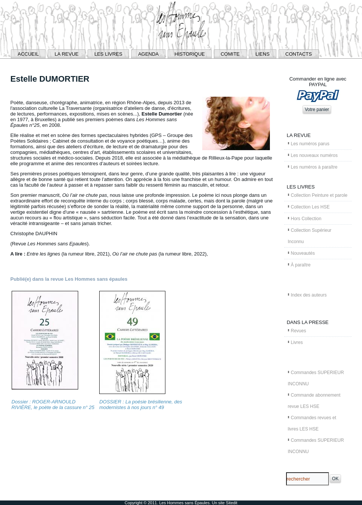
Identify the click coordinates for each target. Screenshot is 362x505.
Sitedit (232, 502)
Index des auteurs (309, 295)
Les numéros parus (310, 143)
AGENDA (148, 54)
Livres (297, 342)
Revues (298, 330)
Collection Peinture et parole (319, 195)
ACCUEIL (28, 54)
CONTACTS (298, 54)
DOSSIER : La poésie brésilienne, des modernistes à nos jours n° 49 (140, 404)
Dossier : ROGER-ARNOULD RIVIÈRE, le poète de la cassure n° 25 (53, 404)
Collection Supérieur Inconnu (310, 236)
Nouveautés (303, 253)
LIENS (263, 54)
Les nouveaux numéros (314, 155)
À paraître (301, 265)
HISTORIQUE (189, 54)
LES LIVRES (108, 54)
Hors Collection (306, 218)
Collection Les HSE (310, 207)
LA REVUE (67, 54)
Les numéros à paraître (314, 167)
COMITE (230, 54)
